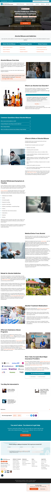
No (19, 415)
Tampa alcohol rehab (6, 279)
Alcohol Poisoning (6, 51)
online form (39, 368)
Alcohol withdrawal (4, 190)
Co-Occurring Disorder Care (42, 49)
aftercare (11, 335)
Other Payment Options (26, 463)
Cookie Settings (44, 468)
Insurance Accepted (18, 16)
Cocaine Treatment (16, 469)
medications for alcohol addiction (43, 308)
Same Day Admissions (32, 16)
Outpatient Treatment (23, 51)
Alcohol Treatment (16, 463)
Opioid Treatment (16, 464)
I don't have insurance (41, 376)
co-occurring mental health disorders (17, 295)
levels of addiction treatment (9, 349)
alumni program (19, 340)
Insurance (37, 4)
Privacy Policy (43, 460)
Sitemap (42, 463)
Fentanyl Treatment (16, 466)
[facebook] (1, 461)
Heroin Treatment (16, 467)
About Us (42, 4)
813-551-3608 (11, 1)
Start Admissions (25, 460)
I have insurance (33, 376)
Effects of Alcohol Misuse (7, 47)
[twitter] (3, 461)
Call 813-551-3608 (25, 435)
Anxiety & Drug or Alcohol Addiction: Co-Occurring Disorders (12, 401)
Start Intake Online (4, 1)
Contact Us (24, 464)
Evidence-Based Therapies (41, 47)
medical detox (43, 241)
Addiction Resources (20, 4)
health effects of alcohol (31, 172)
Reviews (33, 463)
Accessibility (43, 467)
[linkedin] (5, 461)
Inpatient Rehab (22, 49)
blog (6, 461)
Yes (15, 415)
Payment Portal (34, 466)
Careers (33, 464)
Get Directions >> (4, 469)
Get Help (47, 4)
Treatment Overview (29, 4)
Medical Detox (25, 16)
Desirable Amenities (40, 51)
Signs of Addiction (6, 49)
